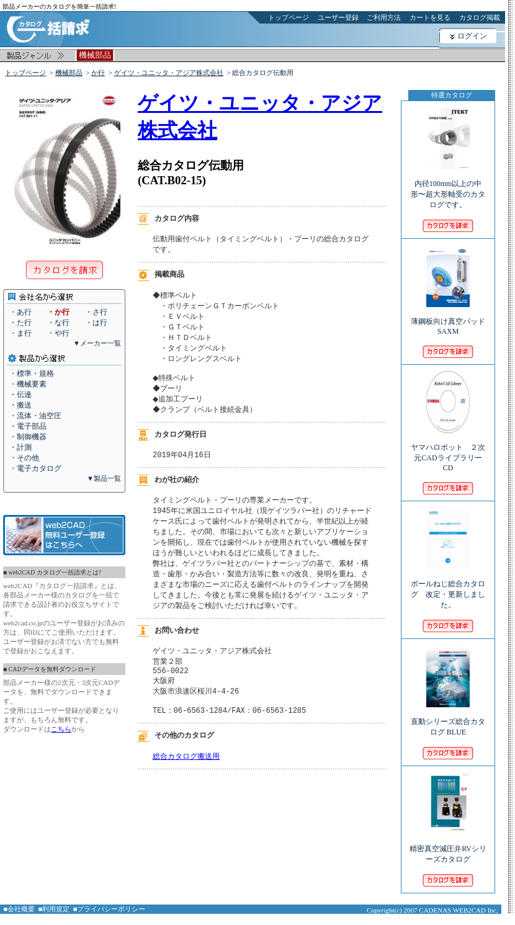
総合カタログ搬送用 (186, 780)
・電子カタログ (35, 468)
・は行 (96, 322)
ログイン (472, 36)
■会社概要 (19, 909)
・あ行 (20, 312)
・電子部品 (28, 426)
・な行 (58, 322)
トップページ (288, 17)
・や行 (58, 333)
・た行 (20, 322)
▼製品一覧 (104, 478)
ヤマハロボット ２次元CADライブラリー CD (450, 449)
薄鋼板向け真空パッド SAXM (448, 318)
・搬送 (20, 405)
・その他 (24, 458)
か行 (98, 72)
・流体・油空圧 (35, 415)
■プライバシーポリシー (109, 909)
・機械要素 (28, 384)
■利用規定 (54, 909)
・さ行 (96, 312)
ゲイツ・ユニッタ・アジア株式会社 (168, 72)
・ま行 (20, 333)
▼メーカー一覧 (97, 343)
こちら (61, 729)
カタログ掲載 (479, 17)
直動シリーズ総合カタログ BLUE (448, 718)
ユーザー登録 (338, 17)
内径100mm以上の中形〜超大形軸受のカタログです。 (448, 186)
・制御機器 (28, 436)
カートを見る (430, 17)
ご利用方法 (384, 17)
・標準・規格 (31, 373)
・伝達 (20, 394)
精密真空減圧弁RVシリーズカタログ (448, 846)
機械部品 (69, 72)
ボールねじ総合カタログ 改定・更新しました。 (448, 586)
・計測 (20, 447)
